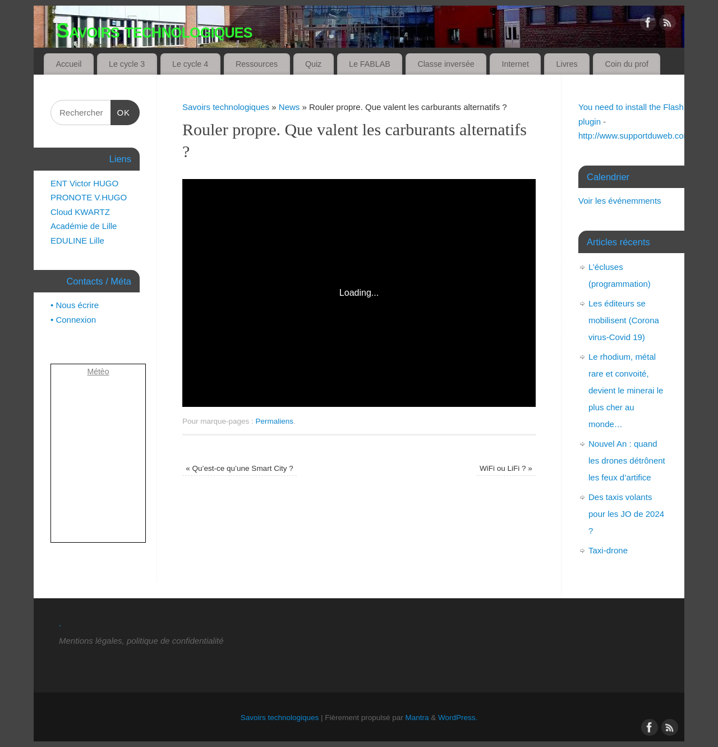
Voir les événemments (619, 200)
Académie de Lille (83, 226)
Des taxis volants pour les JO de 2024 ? (626, 513)
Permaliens (275, 421)
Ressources (257, 63)
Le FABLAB (369, 63)
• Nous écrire (74, 305)
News (289, 107)
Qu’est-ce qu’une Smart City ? (239, 468)
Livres (567, 63)
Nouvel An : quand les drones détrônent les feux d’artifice (626, 460)
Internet (515, 63)
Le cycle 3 (127, 63)
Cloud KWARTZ (80, 212)
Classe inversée (445, 63)
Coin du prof (626, 63)
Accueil (68, 63)
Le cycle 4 (190, 63)
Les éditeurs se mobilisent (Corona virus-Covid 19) (623, 320)
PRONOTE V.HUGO (88, 197)
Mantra (417, 717)
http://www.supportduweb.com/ (635, 135)
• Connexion (73, 319)
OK (121, 113)
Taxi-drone (608, 550)
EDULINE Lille (77, 240)
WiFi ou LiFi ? (506, 468)
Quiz (313, 63)
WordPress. (457, 717)
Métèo (98, 371)
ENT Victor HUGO (84, 183)
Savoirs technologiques (154, 30)
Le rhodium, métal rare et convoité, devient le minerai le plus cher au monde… (625, 390)
